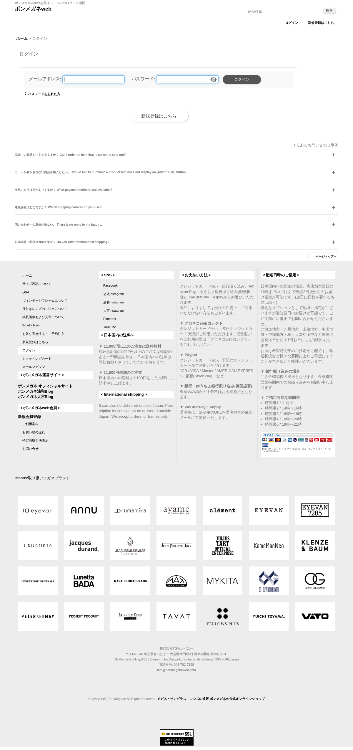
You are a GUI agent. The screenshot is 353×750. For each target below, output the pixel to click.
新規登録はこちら (321, 22)
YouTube (109, 327)
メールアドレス (44, 78)
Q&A (25, 292)
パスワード (142, 78)
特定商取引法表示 (35, 440)
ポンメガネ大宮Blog (35, 396)
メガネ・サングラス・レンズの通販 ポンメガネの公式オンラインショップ (211, 699)
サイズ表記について (36, 283)
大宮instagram (113, 310)
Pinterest (109, 319)
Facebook (110, 285)
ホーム (27, 275)
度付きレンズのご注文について (45, 308)
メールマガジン (33, 367)
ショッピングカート (36, 358)
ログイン (291, 22)
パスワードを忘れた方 (44, 94)
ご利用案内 (30, 424)
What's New (31, 325)
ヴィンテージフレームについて (45, 300)
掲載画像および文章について (43, 317)
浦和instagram (113, 302)
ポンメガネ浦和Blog (35, 391)
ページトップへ (326, 256)
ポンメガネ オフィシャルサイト (45, 386)
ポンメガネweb (33, 9)
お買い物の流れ (33, 432)
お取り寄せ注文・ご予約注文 (43, 334)
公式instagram (113, 294)
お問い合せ (30, 448)
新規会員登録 (29, 416)
